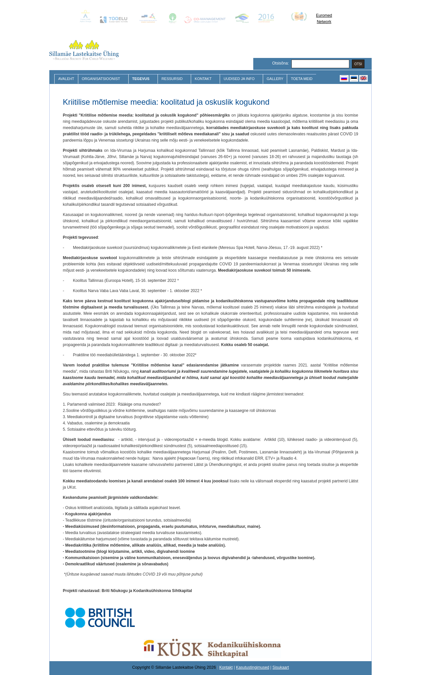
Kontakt (204, 79)
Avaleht (66, 79)
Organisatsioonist (102, 79)
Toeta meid (301, 79)
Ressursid (173, 79)
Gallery (275, 79)
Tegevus (141, 79)
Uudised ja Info (240, 79)
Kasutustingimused (252, 667)
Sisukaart (280, 667)
